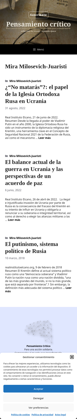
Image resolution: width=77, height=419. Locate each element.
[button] (72, 357)
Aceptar (38, 388)
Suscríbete (38, 15)
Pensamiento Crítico (39, 346)
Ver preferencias (38, 407)
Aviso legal (60, 414)
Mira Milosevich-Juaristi (25, 81)
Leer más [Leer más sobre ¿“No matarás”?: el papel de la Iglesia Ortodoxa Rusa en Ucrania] (44, 138)
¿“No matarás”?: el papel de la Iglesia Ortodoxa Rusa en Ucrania (36, 94)
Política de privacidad (42, 414)
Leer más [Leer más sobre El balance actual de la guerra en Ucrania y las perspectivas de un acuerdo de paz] (14, 220)
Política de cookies (20, 414)
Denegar (38, 398)
